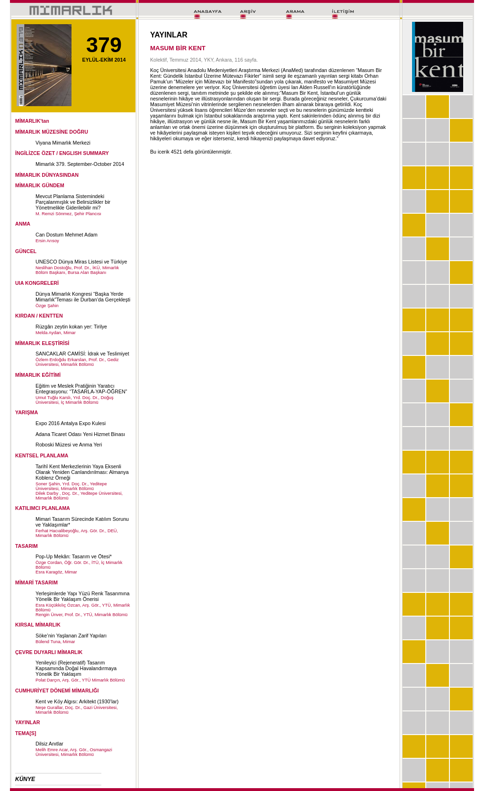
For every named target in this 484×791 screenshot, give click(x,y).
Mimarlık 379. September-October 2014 (80, 164)
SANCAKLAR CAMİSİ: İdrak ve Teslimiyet (82, 353)
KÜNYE (25, 779)
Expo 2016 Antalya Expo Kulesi (71, 423)
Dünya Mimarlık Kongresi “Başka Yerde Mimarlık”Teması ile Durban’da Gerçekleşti (83, 296)
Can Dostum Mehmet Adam (67, 234)
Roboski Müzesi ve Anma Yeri (69, 444)
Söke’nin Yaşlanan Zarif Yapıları (71, 635)
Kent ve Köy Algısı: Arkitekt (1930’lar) (77, 701)
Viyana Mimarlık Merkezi (63, 142)
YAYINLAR (27, 722)
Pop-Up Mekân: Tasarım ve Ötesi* (74, 556)
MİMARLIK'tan (32, 121)
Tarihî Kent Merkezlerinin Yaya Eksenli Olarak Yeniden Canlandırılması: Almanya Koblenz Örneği (82, 472)
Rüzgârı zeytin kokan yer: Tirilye (71, 326)
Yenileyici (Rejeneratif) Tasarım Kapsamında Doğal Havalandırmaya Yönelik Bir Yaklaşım (76, 668)
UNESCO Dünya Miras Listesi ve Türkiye (81, 261)
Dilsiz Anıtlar (49, 743)
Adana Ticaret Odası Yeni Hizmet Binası (80, 434)
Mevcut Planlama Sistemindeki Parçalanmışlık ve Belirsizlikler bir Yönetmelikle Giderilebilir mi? (73, 201)
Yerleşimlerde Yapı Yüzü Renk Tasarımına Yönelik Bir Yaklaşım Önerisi (82, 596)
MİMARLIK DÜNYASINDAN (47, 175)
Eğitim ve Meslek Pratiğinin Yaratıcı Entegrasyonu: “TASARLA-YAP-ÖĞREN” (81, 388)
